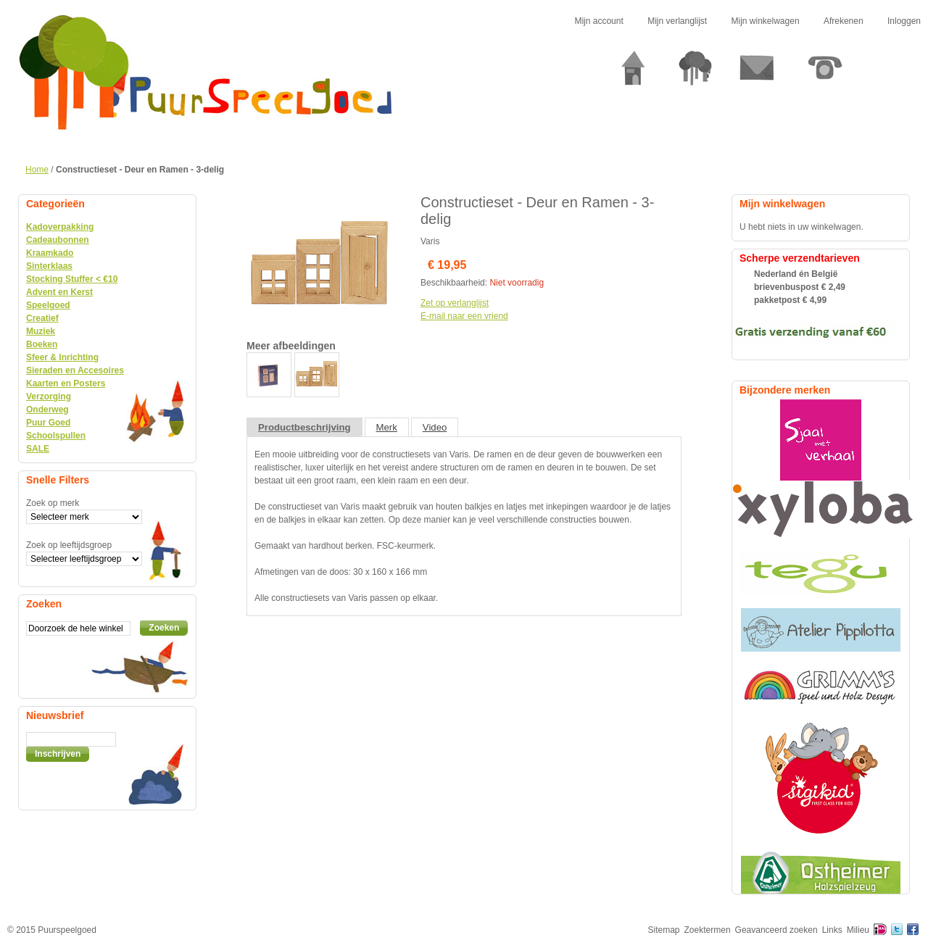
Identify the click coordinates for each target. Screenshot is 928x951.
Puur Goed (48, 423)
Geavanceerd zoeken (776, 930)
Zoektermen (707, 930)
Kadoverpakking (60, 227)
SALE (37, 449)
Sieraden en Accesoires (75, 370)
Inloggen (904, 21)
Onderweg (47, 409)
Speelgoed (48, 305)
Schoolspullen (56, 436)
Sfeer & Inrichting (62, 357)
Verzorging (48, 396)
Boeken (41, 344)
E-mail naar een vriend (464, 316)
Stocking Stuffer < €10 (71, 279)
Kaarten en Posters (65, 383)
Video (435, 427)
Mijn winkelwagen (766, 21)
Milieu (858, 930)
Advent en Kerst (59, 292)
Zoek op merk (52, 503)
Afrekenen (843, 21)
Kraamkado (49, 253)
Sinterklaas (49, 266)
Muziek (40, 331)
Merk (386, 427)
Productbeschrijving (304, 427)
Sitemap (664, 930)
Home (37, 170)
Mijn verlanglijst (677, 21)
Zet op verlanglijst (454, 303)
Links (832, 930)
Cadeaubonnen (57, 240)
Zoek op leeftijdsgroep (69, 545)
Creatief (42, 318)
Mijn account (598, 21)
